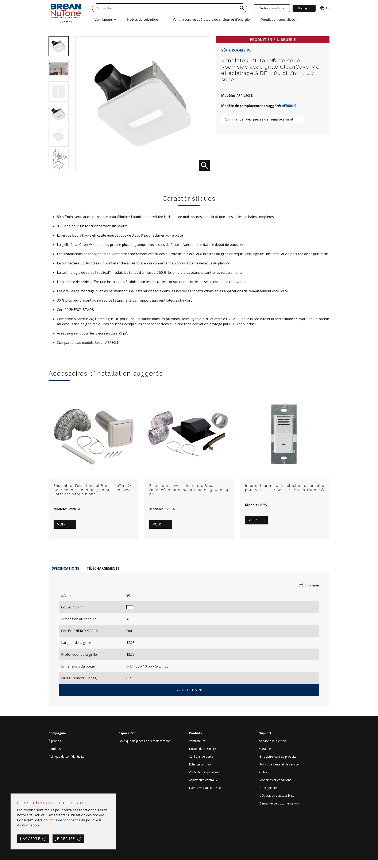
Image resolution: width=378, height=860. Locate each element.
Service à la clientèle (273, 741)
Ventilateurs (197, 741)
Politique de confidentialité (67, 756)
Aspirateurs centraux (203, 780)
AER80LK (289, 105)
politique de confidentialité (64, 820)
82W (263, 504)
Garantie (265, 749)
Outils (263, 772)
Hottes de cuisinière (202, 749)
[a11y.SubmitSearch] (242, 8)
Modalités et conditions (275, 780)
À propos (55, 741)
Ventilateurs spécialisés (204, 772)
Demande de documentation (279, 803)
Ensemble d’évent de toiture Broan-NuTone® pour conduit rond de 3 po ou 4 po (188, 490)
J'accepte (30, 838)
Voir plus (186, 690)
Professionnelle (272, 8)
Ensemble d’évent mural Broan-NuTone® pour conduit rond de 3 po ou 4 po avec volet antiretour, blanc (92, 490)
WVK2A (74, 509)
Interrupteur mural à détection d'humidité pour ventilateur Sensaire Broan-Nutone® (284, 488)
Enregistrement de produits (277, 756)
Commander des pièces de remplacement (259, 119)
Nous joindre (268, 788)
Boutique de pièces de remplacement (144, 741)
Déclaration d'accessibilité (276, 796)
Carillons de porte (201, 756)
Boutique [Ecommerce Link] (304, 8)
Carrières (55, 749)
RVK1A (170, 509)
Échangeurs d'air (200, 764)
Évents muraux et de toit (206, 788)
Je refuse (65, 838)
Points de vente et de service (279, 764)
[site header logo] (66, 13)
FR (324, 8)
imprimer (312, 585)
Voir (61, 524)
